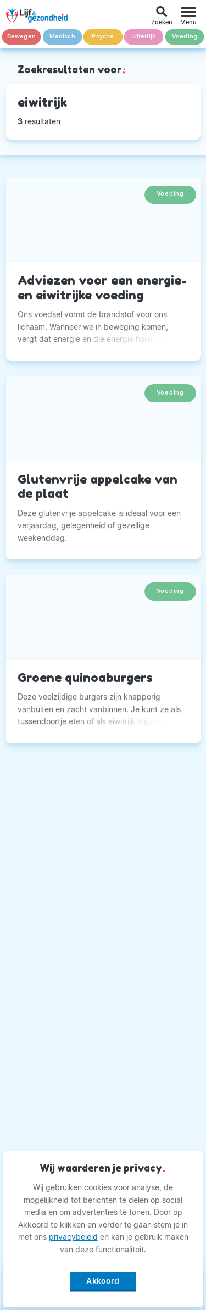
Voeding (184, 36)
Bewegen (21, 36)
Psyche (103, 36)
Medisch (62, 36)
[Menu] (188, 15)
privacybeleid (73, 1236)
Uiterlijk (144, 36)
